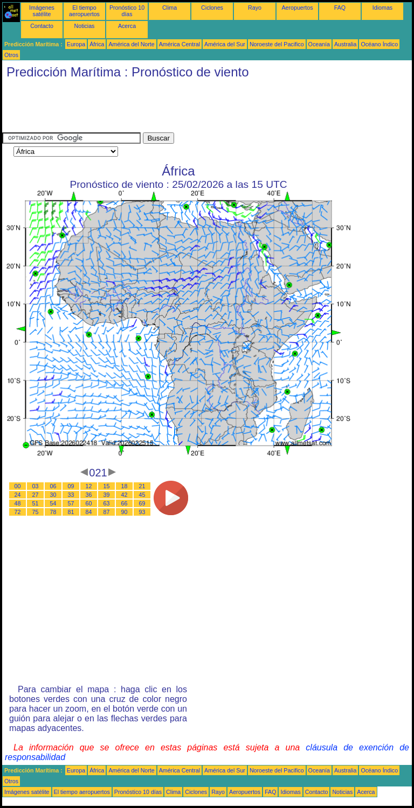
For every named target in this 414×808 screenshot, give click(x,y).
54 (53, 503)
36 (89, 494)
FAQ (340, 7)
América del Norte (131, 44)
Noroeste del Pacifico (277, 44)
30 (53, 494)
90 (124, 512)
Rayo (254, 7)
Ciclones (212, 7)
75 (35, 512)
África (96, 44)
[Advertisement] (198, 108)
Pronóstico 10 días (126, 10)
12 (89, 486)
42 (124, 494)
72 (18, 512)
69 (142, 503)
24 (18, 494)
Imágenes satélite (41, 10)
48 (18, 503)
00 (18, 486)
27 (35, 494)
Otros (11, 55)
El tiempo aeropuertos (84, 10)
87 (107, 512)
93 (142, 512)
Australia (345, 44)
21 (142, 486)
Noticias (84, 26)
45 (142, 494)
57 (71, 503)
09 (71, 486)
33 (71, 494)
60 (89, 503)
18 (124, 486)
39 (107, 494)
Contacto (41, 26)
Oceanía (319, 44)
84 (89, 512)
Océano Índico (379, 44)
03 (35, 486)
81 (71, 512)
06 (53, 486)
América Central (179, 44)
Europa (76, 44)
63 (107, 503)
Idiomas (382, 7)
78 (53, 512)
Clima (169, 7)
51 (35, 503)
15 (107, 486)
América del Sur (224, 44)
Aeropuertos (297, 7)
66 (124, 503)
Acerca (127, 26)
